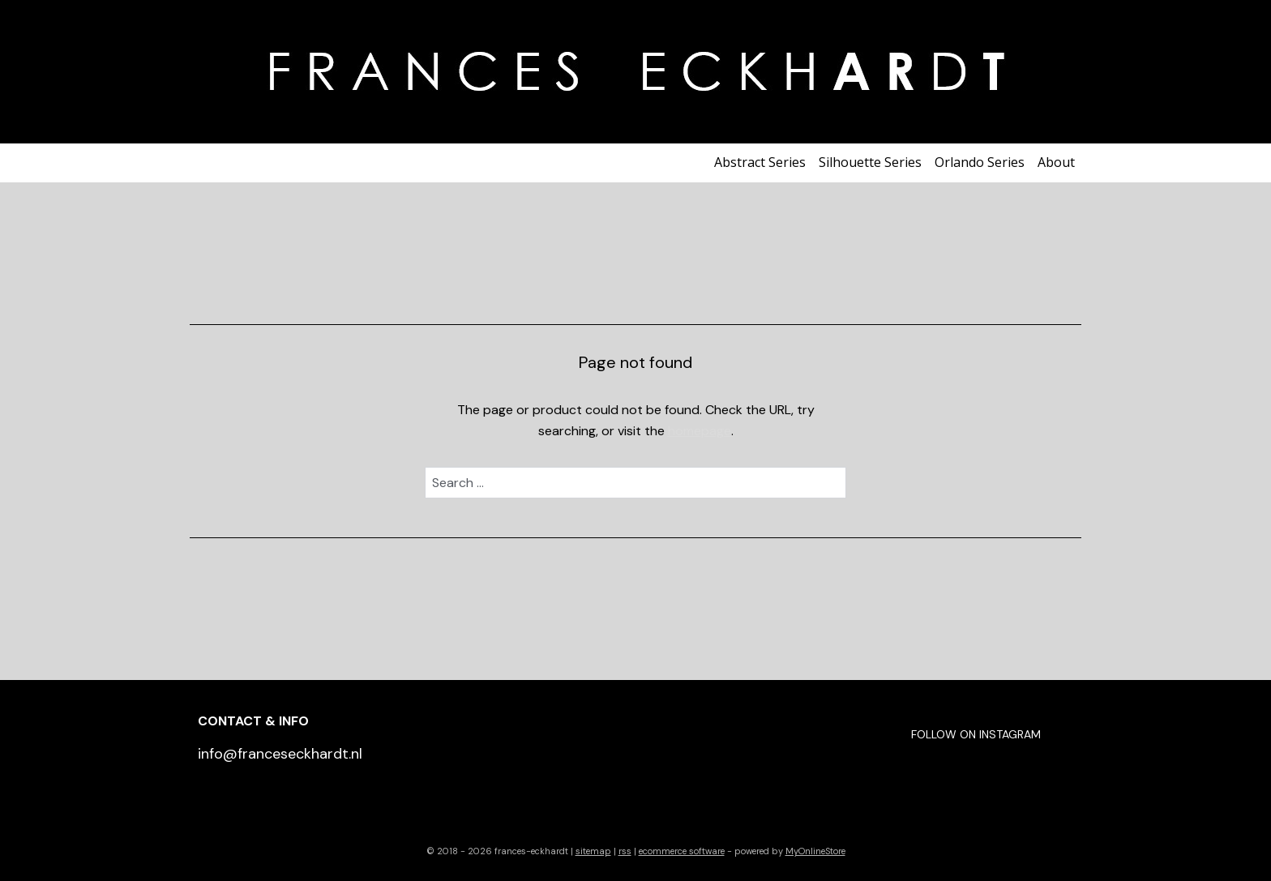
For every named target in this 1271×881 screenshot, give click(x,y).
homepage (699, 430)
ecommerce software (682, 851)
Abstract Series (760, 162)
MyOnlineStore (815, 851)
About (1056, 162)
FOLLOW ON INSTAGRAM (976, 734)
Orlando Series (980, 162)
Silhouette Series (870, 162)
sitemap (593, 851)
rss (624, 851)
